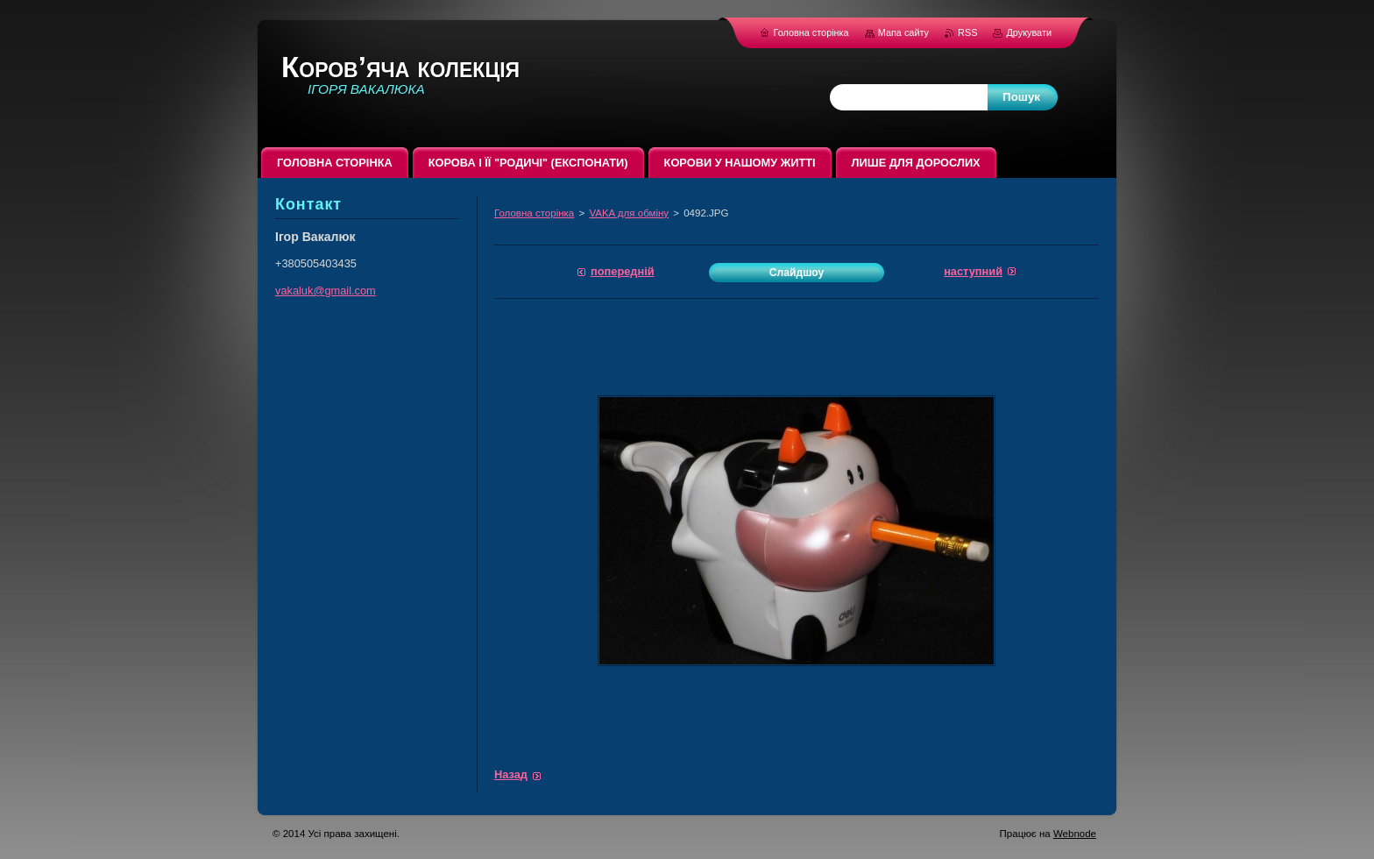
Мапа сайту (903, 32)
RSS (969, 32)
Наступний (973, 271)
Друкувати (1029, 32)
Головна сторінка (534, 213)
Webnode (1074, 833)
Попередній (623, 271)
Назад (511, 774)
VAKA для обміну (629, 213)
